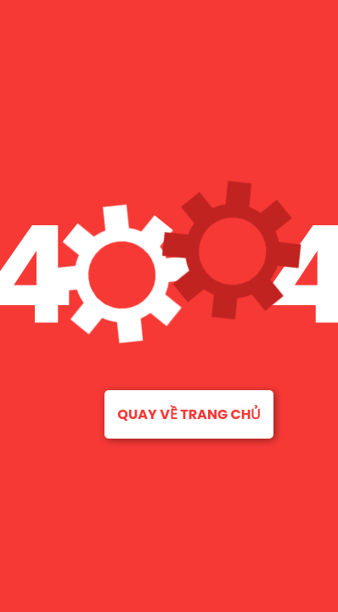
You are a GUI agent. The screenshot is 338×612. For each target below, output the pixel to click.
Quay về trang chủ (189, 414)
